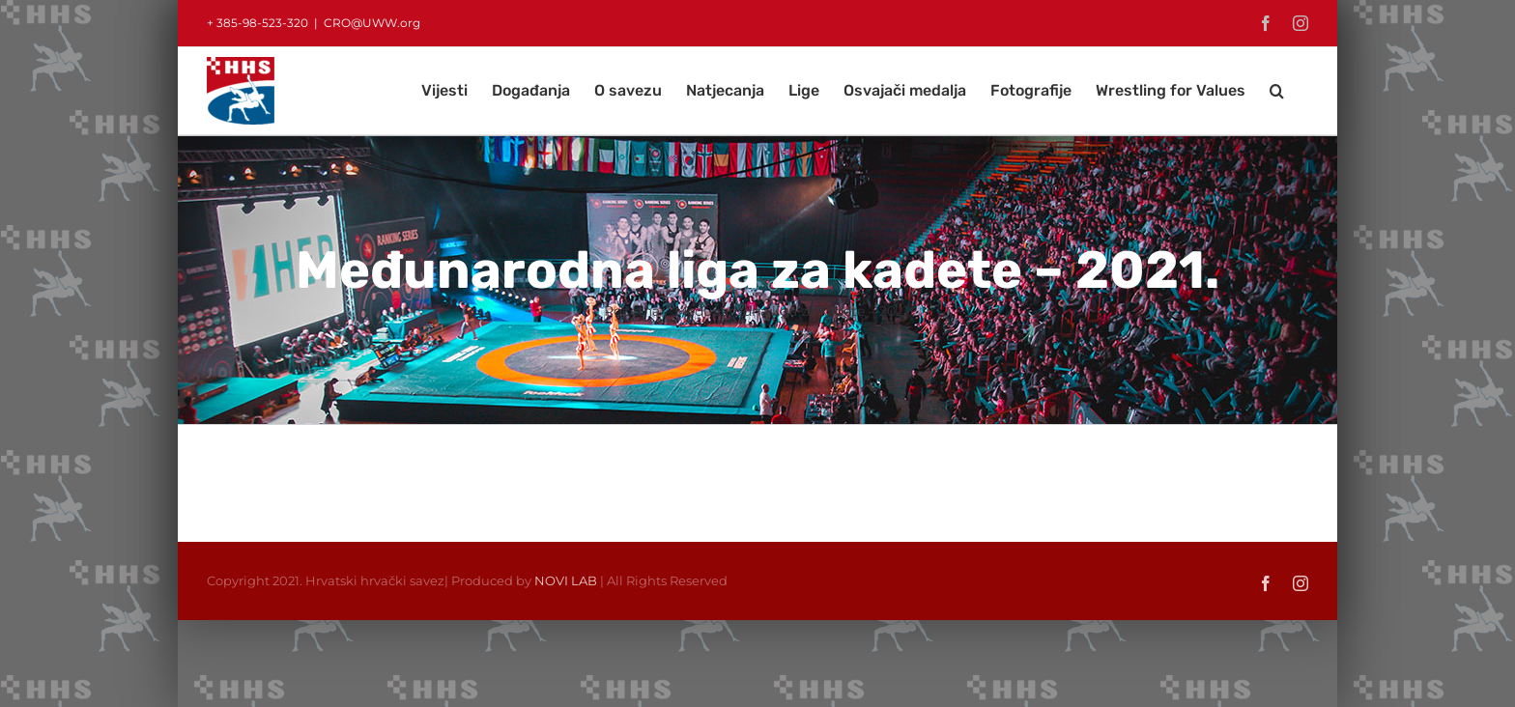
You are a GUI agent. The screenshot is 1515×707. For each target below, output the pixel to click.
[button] (1277, 90)
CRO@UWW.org (372, 22)
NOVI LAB (565, 580)
